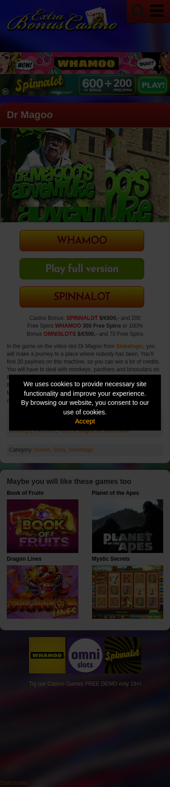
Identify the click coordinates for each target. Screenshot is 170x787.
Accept (85, 421)
